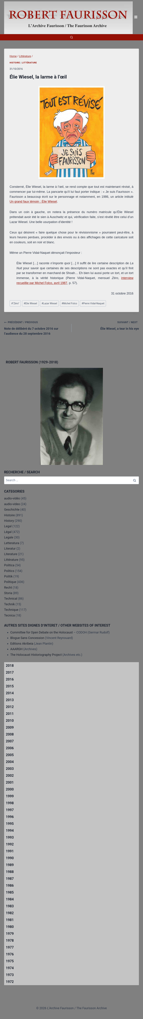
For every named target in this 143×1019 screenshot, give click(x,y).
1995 (10, 824)
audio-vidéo (12, 498)
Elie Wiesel (30, 303)
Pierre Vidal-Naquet (93, 303)
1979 (10, 934)
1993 (10, 837)
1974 (10, 968)
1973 (10, 975)
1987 (10, 879)
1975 (10, 961)
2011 (10, 714)
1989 (10, 865)
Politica (9, 565)
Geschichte (12, 509)
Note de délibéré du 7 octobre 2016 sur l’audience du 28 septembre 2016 (36, 327)
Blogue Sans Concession (27, 638)
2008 (10, 734)
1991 (10, 851)
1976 (10, 954)
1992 (10, 844)
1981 (10, 920)
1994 (10, 830)
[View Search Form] (71, 37)
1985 (10, 892)
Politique (10, 582)
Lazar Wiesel (49, 303)
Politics (9, 571)
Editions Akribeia (21, 643)
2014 (10, 693)
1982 (10, 913)
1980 (10, 927)
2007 (10, 741)
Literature (10, 554)
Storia (8, 593)
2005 (10, 755)
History (9, 520)
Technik (9, 604)
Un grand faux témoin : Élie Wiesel (33, 201)
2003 (10, 769)
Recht (8, 587)
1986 (10, 885)
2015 (10, 686)
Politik (8, 576)
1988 (10, 872)
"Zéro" (15, 303)
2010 (10, 721)
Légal (8, 532)
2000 (10, 789)
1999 (10, 796)
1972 (10, 982)
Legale (8, 537)
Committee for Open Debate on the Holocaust (41, 632)
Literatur (10, 548)
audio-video (12, 504)
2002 (10, 775)
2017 (10, 672)
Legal (8, 526)
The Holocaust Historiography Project (36, 654)
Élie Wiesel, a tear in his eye (107, 325)
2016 (10, 679)
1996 (10, 817)
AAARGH (16, 649)
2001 (10, 782)
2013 (10, 700)
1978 (10, 940)
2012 (10, 707)
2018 (10, 666)
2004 (10, 762)
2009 (10, 727)
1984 (10, 899)
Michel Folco (69, 303)
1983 (10, 906)
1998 (10, 803)
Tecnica (9, 615)
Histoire (15, 62)
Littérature (29, 62)
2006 (10, 748)
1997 (10, 810)
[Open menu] (136, 17)
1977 (10, 947)
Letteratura (11, 543)
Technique (11, 609)
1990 (10, 858)
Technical (10, 598)
